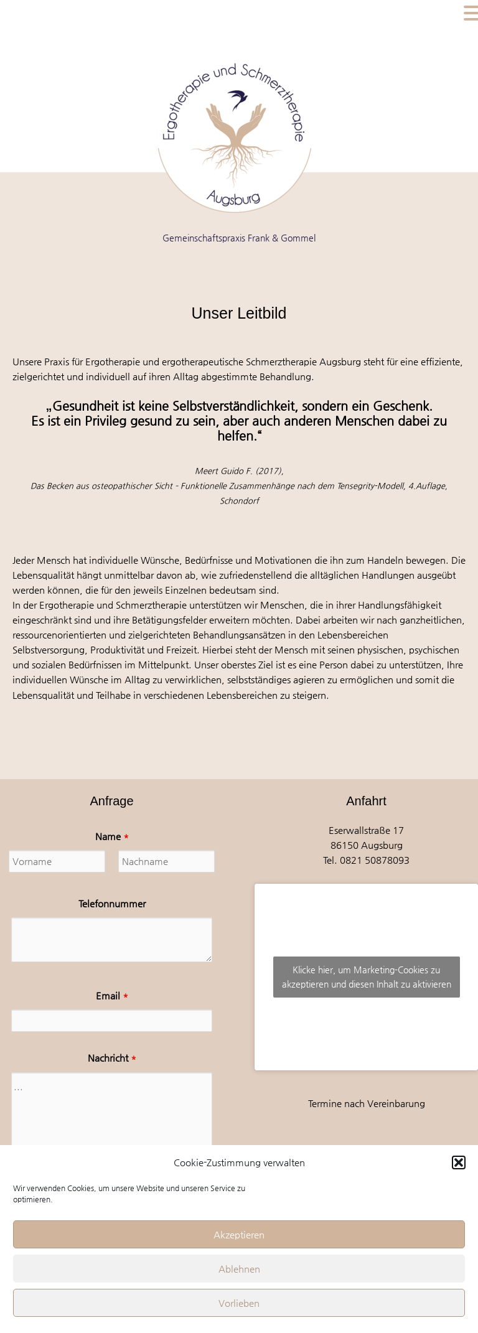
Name (112, 836)
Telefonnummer (112, 904)
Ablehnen (239, 1268)
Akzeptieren (239, 1234)
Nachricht (112, 1058)
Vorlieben (239, 1303)
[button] (458, 1162)
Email (112, 996)
